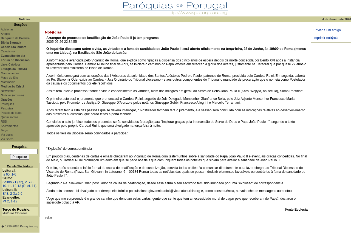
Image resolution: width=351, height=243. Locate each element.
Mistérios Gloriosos (14, 213)
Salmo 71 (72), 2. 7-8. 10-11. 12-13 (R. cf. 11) (19, 184)
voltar (48, 217)
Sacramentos (9, 126)
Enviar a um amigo (327, 30)
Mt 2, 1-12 (9, 201)
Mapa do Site (9, 77)
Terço (4, 130)
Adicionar (7, 29)
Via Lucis (7, 134)
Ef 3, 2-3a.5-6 (12, 194)
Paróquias (7, 104)
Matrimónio (8, 82)
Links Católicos (11, 64)
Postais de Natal (11, 112)
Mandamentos (10, 73)
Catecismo (8, 51)
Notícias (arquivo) (12, 95)
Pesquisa (7, 108)
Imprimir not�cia (325, 38)
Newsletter (8, 90)
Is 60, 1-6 (9, 174)
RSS (4, 121)
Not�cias (53, 32)
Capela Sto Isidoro (20, 166)
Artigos (5, 33)
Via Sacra (7, 139)
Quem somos (9, 117)
